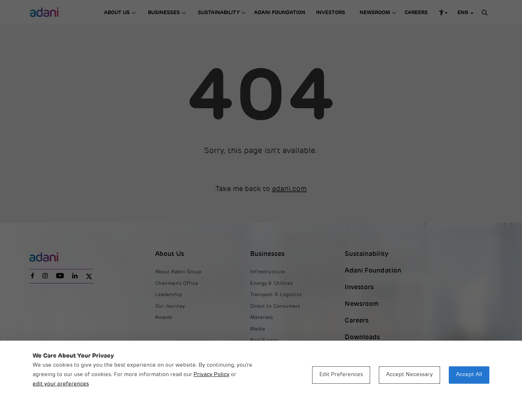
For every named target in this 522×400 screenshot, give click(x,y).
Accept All (469, 375)
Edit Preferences (341, 375)
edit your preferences (61, 384)
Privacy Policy (211, 375)
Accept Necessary (409, 375)
